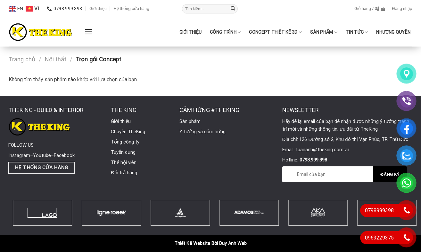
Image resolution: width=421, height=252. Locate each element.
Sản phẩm (190, 121)
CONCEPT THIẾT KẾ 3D (275, 32)
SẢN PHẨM (323, 32)
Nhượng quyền (393, 32)
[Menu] (88, 32)
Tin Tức (357, 32)
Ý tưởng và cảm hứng (202, 132)
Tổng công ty (125, 142)
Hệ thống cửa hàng (131, 8)
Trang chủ (22, 59)
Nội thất (55, 59)
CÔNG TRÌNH (225, 32)
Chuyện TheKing (128, 132)
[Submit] (233, 9)
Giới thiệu (98, 8)
